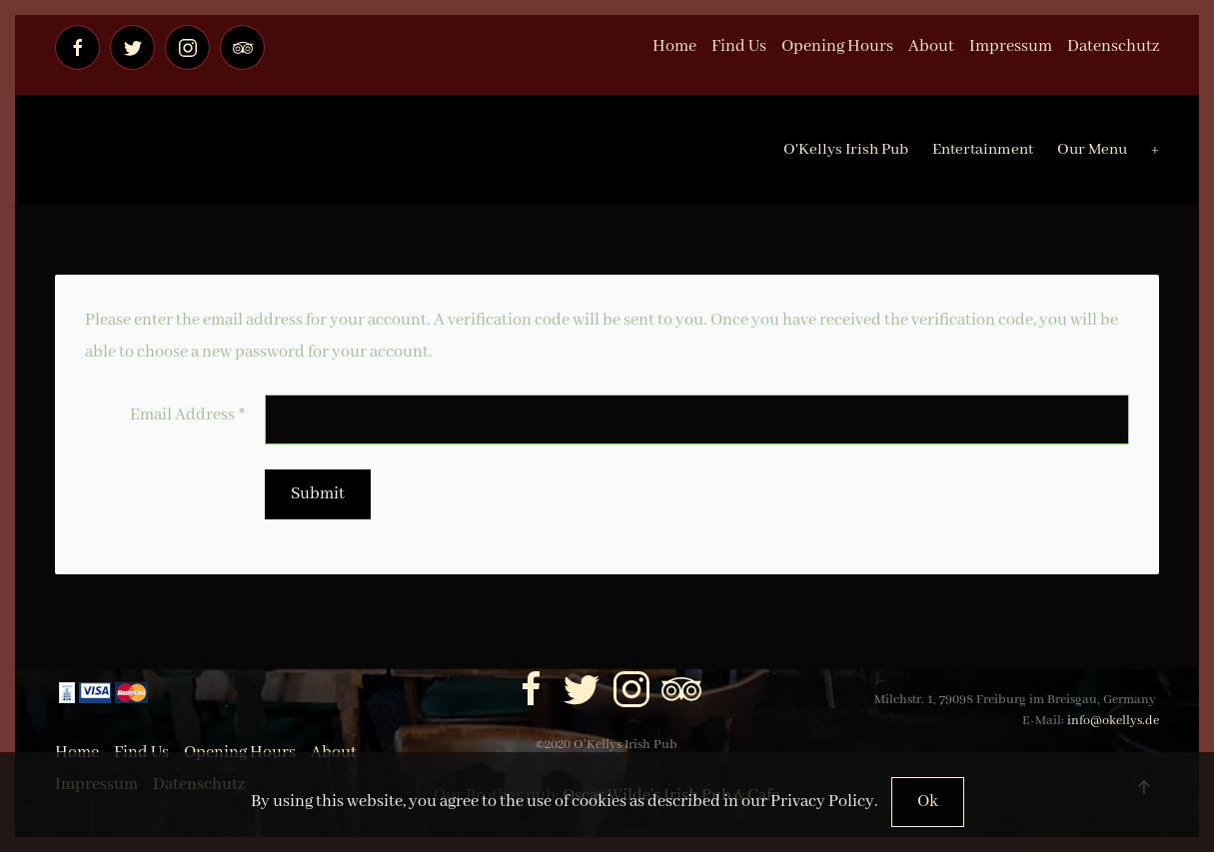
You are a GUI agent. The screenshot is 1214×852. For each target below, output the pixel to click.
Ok (927, 801)
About (931, 46)
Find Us (738, 46)
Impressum (1010, 46)
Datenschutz (1113, 46)
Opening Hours (837, 46)
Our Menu (1092, 150)
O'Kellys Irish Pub (845, 150)
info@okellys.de (1113, 720)
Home (674, 46)
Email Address (187, 415)
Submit (318, 493)
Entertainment (982, 150)
